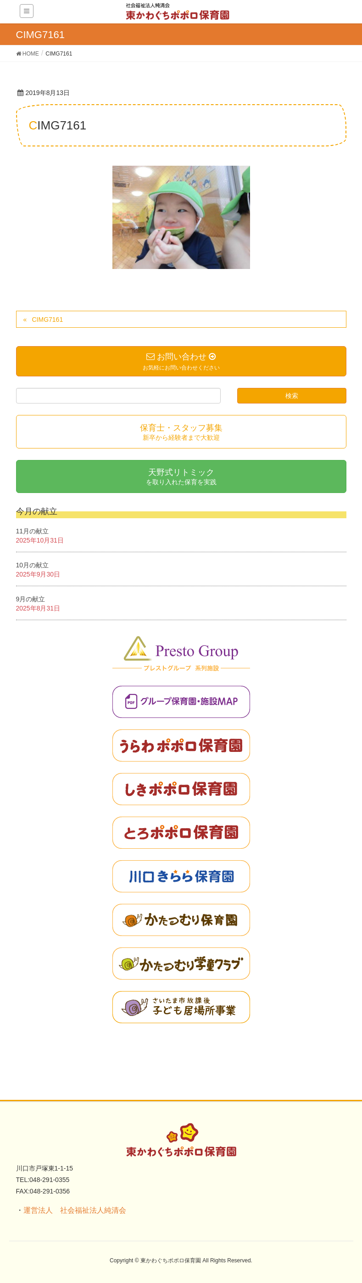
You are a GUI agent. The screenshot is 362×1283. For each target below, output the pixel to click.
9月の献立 (30, 599)
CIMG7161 (47, 319)
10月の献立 (32, 565)
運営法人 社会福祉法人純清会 (74, 1210)
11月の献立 (32, 531)
